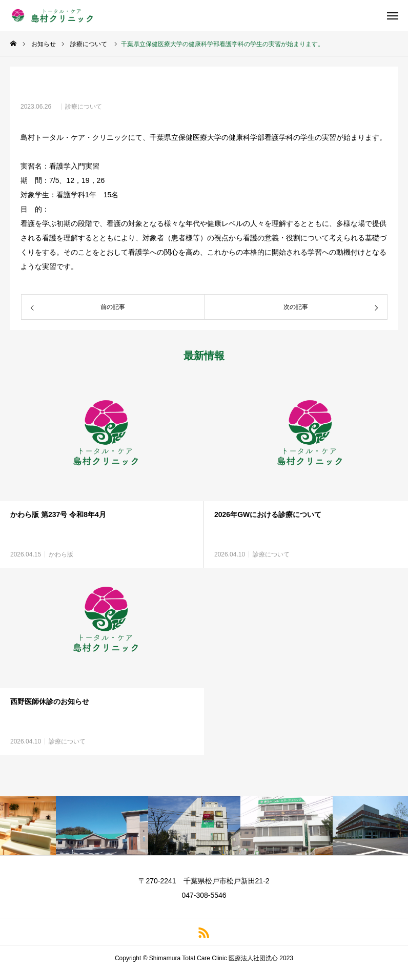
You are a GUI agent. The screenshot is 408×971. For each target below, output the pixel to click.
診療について (83, 107)
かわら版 (61, 554)
